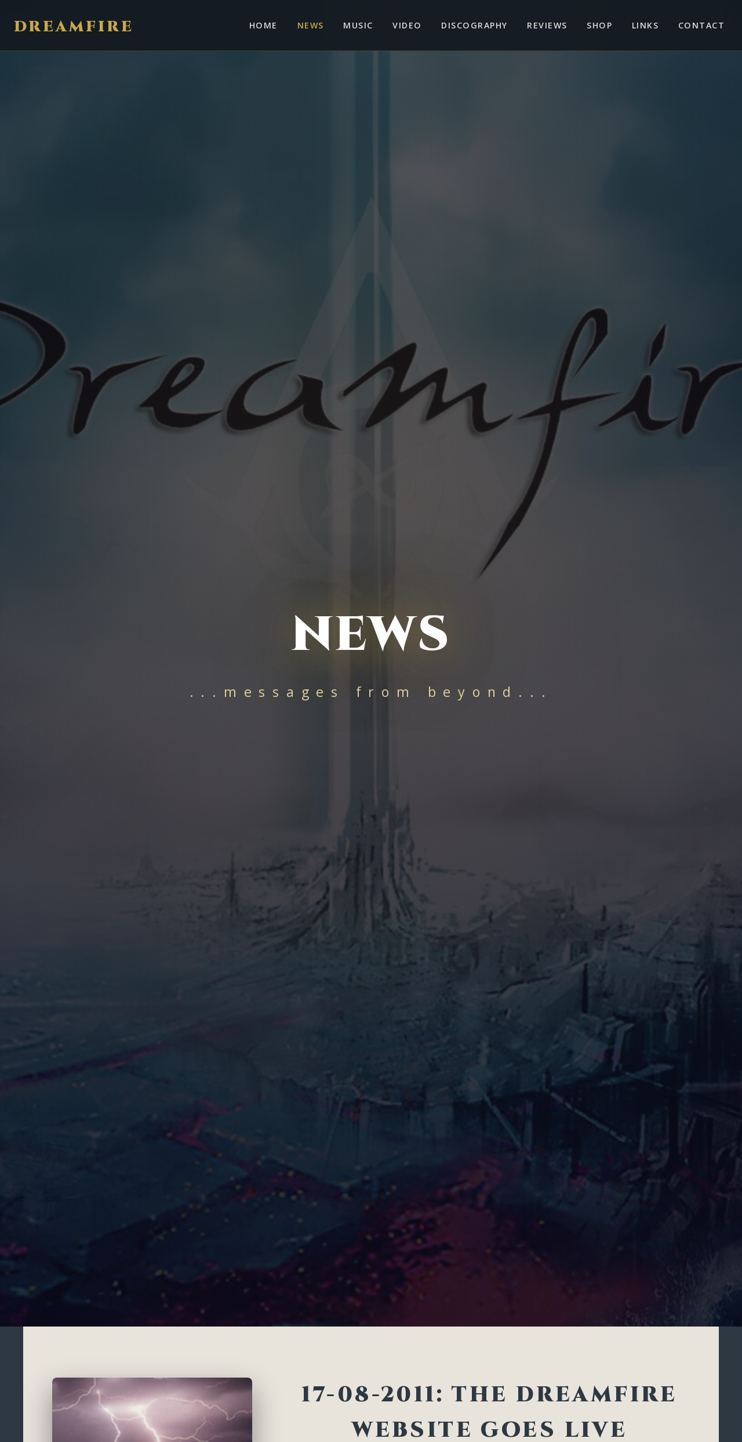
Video (406, 25)
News (310, 25)
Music (358, 25)
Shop (599, 25)
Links (645, 25)
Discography (474, 25)
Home (263, 25)
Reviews (547, 25)
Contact (701, 25)
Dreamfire (74, 26)
